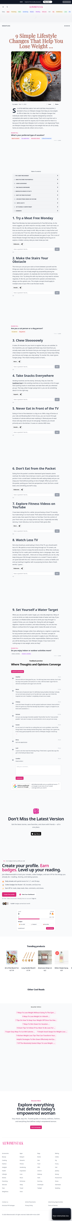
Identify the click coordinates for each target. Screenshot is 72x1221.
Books (39, 1157)
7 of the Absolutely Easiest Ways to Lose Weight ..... (36, 1043)
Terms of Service (53, 1205)
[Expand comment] (17, 734)
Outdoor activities (26, 654)
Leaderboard (21, 928)
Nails (19, 11)
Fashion (4, 1164)
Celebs (57, 1157)
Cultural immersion (46, 138)
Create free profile (9, 894)
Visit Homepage (36, 1127)
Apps (8, 11)
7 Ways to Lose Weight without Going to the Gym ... (36, 1013)
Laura (16, 104)
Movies (32, 11)
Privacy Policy (29, 1205)
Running (39, 1181)
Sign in (34, 898)
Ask (57, 249)
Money (57, 1174)
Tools (21, 1191)
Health (4, 1171)
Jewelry (57, 1171)
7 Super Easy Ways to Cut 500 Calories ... (20, 1032)
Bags (38, 1153)
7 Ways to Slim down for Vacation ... (36, 1024)
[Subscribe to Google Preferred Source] (21, 786)
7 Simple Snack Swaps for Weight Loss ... (52, 1032)
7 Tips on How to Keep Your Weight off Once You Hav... (36, 1020)
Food (38, 1164)
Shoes (56, 1181)
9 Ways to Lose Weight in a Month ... (36, 1016)
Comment (19, 778)
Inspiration (23, 1171)
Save (48, 104)
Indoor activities (16, 654)
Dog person (22, 331)
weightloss (6, 26)
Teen (3, 1188)
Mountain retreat (35, 138)
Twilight (39, 1188)
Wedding (38, 11)
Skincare (44, 11)
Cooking (4, 1160)
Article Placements (30, 1202)
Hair (49, 11)
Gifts (38, 1167)
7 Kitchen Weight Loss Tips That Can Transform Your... (36, 1035)
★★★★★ (67, 26)
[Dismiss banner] (58, 784)
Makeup (39, 1174)
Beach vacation (15, 138)
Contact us (5, 1202)
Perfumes (22, 1181)
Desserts (22, 1160)
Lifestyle (4, 1174)
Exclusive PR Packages (8, 1205)
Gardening (25, 11)
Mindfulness (59, 11)
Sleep (3, 11)
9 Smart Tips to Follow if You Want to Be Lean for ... (36, 1028)
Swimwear (58, 1184)
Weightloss (5, 1191)
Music (21, 1177)
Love (65, 11)
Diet (38, 1160)
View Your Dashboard (26, 894)
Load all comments (17, 671)
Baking (57, 1153)
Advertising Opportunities (55, 1202)
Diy (53, 11)
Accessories (5, 1153)
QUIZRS (59, 140)
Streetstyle (40, 1184)
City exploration (25, 138)
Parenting (13, 11)
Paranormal (58, 1177)
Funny (57, 1164)
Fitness (22, 1164)
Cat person (14, 331)
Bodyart (22, 1157)
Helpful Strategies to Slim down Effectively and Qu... (36, 1039)
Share (56, 104)
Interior (39, 1171)
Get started (50, 928)
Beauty (4, 1157)
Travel (21, 1188)
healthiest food (18, 383)
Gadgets (4, 1167)
